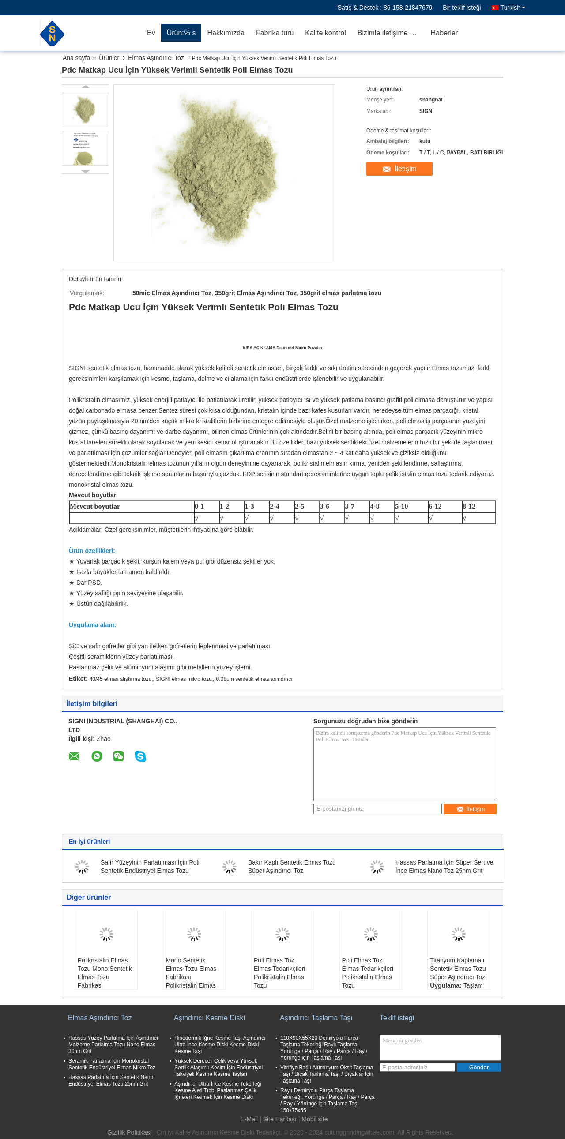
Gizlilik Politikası (129, 1132)
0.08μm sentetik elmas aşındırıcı (254, 679)
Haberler (444, 33)
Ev (151, 33)
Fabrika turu (275, 33)
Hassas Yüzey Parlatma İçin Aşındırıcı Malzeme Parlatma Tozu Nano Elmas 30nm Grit (113, 1044)
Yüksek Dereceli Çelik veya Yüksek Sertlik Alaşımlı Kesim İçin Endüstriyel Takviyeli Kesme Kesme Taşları (218, 1067)
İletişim (406, 169)
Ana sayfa (76, 57)
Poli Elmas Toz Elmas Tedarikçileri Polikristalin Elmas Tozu (279, 973)
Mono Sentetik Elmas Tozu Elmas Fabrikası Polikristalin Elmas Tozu (191, 977)
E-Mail (249, 1119)
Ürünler (109, 57)
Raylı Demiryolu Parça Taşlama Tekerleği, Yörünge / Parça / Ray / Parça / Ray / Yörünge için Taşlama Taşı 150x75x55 (327, 1100)
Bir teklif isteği (462, 7)
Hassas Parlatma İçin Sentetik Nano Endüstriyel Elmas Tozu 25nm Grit (110, 1080)
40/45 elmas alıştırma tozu (121, 679)
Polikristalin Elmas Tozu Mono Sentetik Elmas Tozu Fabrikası (105, 973)
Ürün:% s (181, 33)
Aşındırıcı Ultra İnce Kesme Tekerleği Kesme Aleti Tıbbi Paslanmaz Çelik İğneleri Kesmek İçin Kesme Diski (217, 1090)
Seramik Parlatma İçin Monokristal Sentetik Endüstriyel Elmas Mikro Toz (111, 1064)
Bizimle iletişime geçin (391, 33)
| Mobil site (313, 1119)
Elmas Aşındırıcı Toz (156, 57)
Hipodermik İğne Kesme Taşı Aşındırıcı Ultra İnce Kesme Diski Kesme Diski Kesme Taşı (220, 1044)
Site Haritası (280, 1119)
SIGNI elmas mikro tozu (184, 679)
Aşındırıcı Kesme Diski (209, 1018)
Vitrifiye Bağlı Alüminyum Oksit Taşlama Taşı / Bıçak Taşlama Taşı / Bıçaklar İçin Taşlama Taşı (326, 1074)
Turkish (513, 7)
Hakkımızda (225, 33)
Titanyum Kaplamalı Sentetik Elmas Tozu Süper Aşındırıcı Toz (458, 969)
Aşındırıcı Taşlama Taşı (316, 1018)
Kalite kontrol (325, 33)
